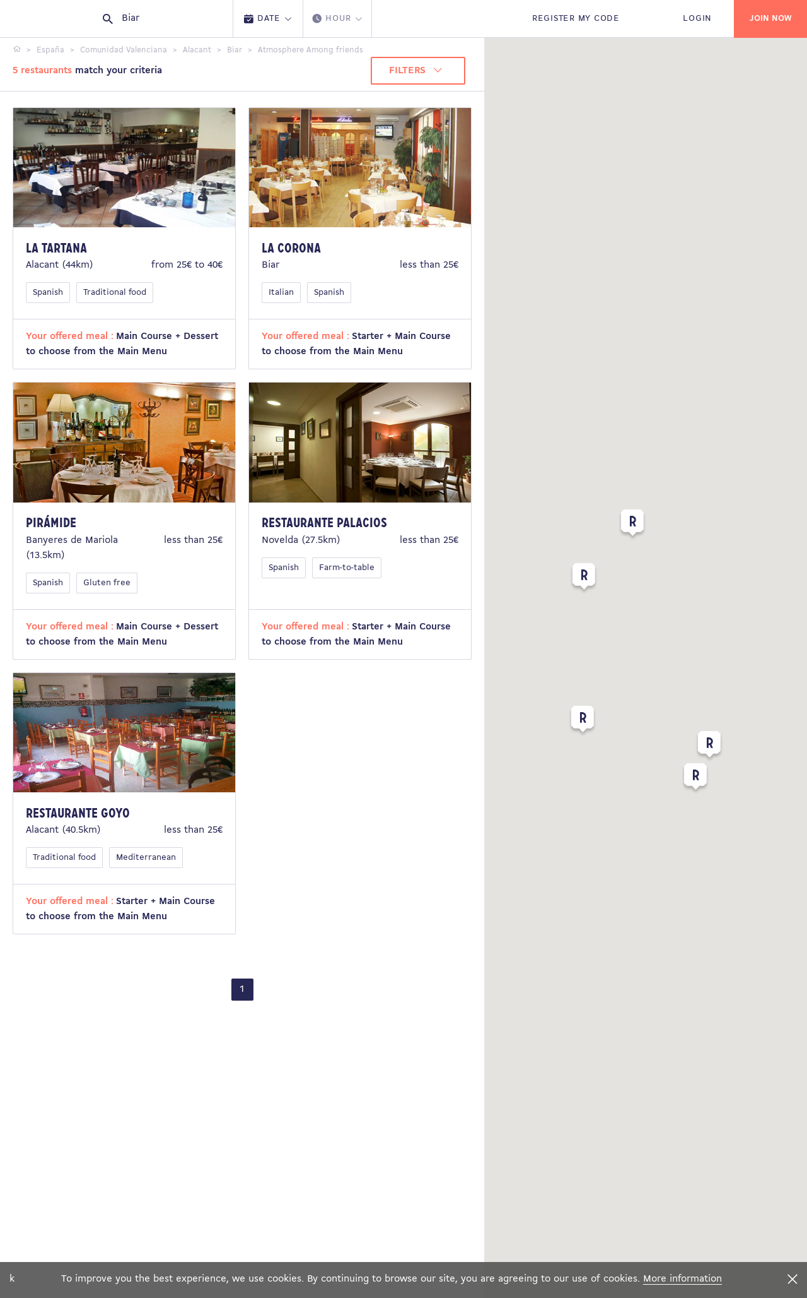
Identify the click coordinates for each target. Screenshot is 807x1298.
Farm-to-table (346, 568)
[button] (584, 579)
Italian (281, 292)
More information (682, 1279)
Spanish (48, 292)
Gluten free (107, 583)
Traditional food (114, 292)
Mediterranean (146, 857)
